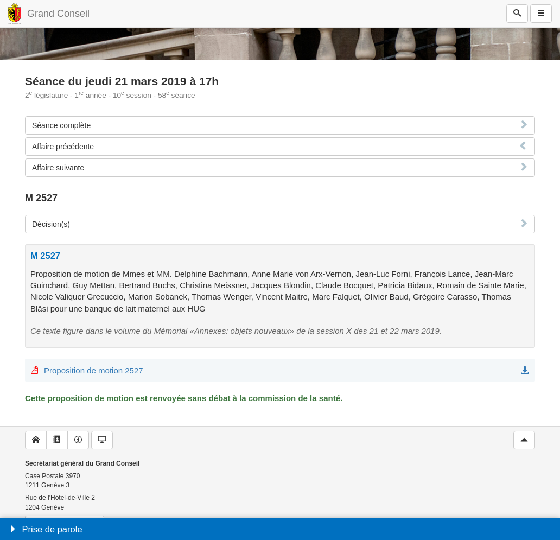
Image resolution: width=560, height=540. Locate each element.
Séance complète (61, 125)
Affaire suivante (58, 167)
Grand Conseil (58, 13)
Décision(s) (51, 224)
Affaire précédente (63, 146)
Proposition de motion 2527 (93, 370)
